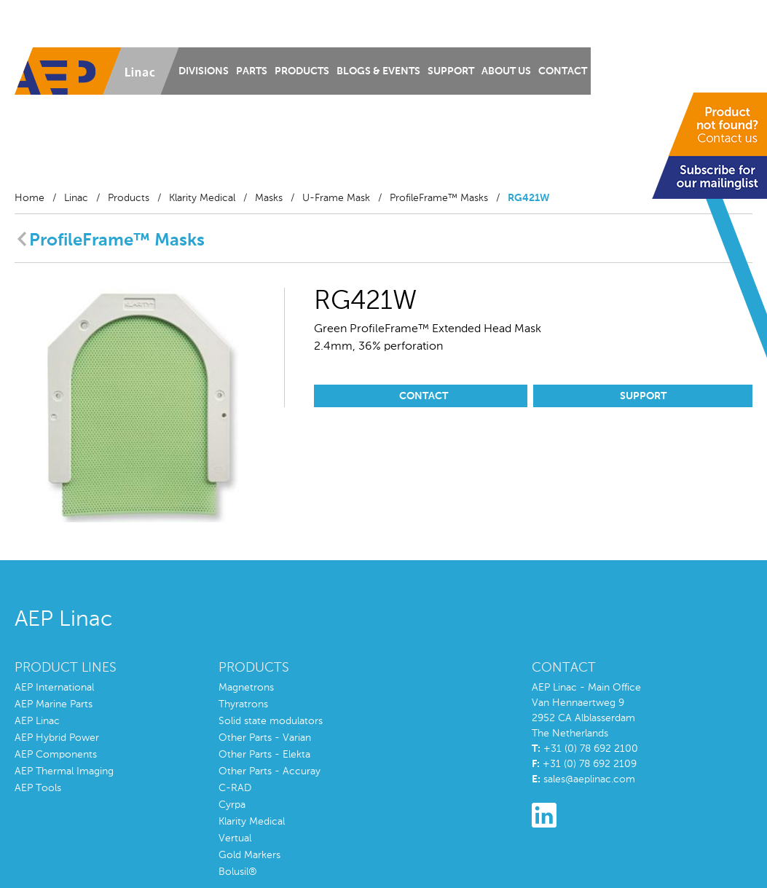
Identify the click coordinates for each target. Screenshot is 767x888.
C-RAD (235, 788)
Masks (269, 198)
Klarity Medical (202, 198)
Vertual (235, 838)
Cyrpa (232, 805)
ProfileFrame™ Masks (439, 198)
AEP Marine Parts (54, 704)
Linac (76, 198)
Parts (251, 71)
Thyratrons (243, 704)
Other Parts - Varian (265, 738)
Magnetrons (246, 688)
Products (302, 71)
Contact (562, 71)
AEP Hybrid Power (57, 738)
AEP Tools (38, 788)
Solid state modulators (271, 721)
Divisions (203, 71)
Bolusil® (238, 872)
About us (506, 71)
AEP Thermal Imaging (64, 771)
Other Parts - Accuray (269, 771)
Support (451, 71)
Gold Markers (249, 855)
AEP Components (56, 755)
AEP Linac (37, 721)
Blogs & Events (378, 71)
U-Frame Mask (336, 198)
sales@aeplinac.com (589, 779)
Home (29, 198)
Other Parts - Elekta (264, 755)
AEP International (54, 688)
